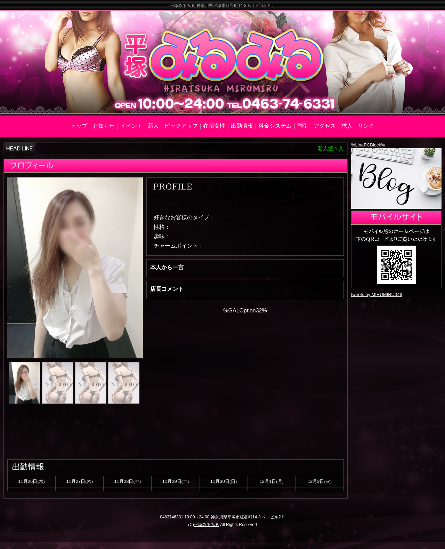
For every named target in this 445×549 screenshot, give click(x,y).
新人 (153, 126)
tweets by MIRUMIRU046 (376, 294)
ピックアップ (181, 126)
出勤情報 (242, 126)
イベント (131, 126)
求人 (347, 126)
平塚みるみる (206, 524)
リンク (366, 126)
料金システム (275, 126)
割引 (302, 126)
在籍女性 (214, 126)
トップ (79, 126)
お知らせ (103, 126)
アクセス (325, 126)
